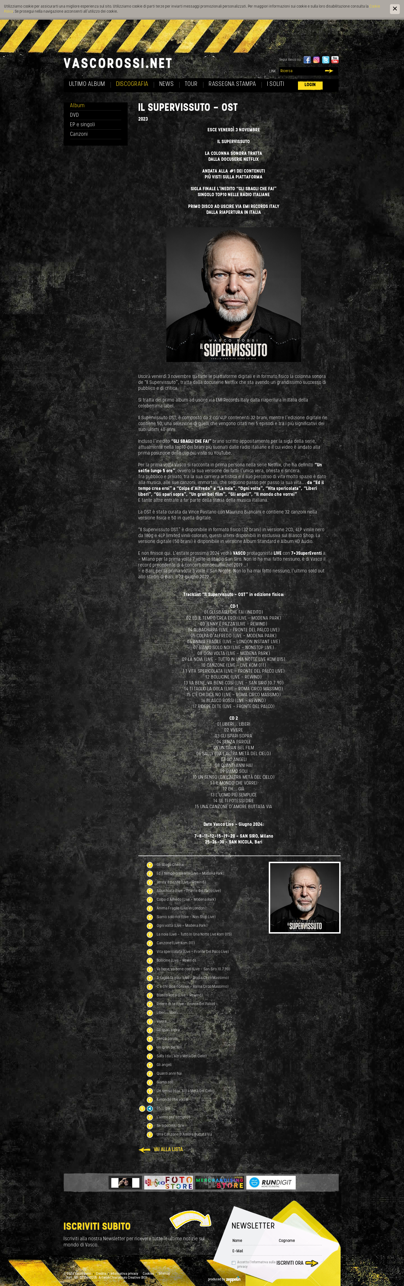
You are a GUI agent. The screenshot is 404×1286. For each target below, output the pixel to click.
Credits (101, 1274)
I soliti (275, 84)
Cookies (148, 1274)
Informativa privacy (124, 1274)
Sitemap (164, 1274)
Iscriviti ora (290, 1263)
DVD (74, 115)
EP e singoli (82, 125)
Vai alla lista (168, 1149)
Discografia (132, 84)
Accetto (256, 1265)
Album (77, 106)
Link (272, 71)
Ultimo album (87, 84)
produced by (224, 1279)
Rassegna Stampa (232, 84)
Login (310, 84)
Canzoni (79, 134)
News (166, 84)
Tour (191, 84)
